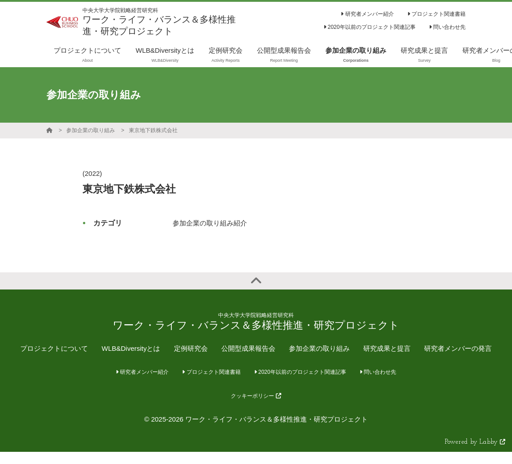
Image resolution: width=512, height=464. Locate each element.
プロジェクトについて (54, 348)
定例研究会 (191, 348)
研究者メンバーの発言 (458, 348)
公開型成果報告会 (248, 348)
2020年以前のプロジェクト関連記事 (370, 27)
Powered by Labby (475, 442)
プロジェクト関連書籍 (436, 14)
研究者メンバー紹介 (367, 14)
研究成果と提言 (387, 348)
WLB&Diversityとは (130, 348)
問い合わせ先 (447, 27)
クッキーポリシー (256, 396)
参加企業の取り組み (90, 130)
